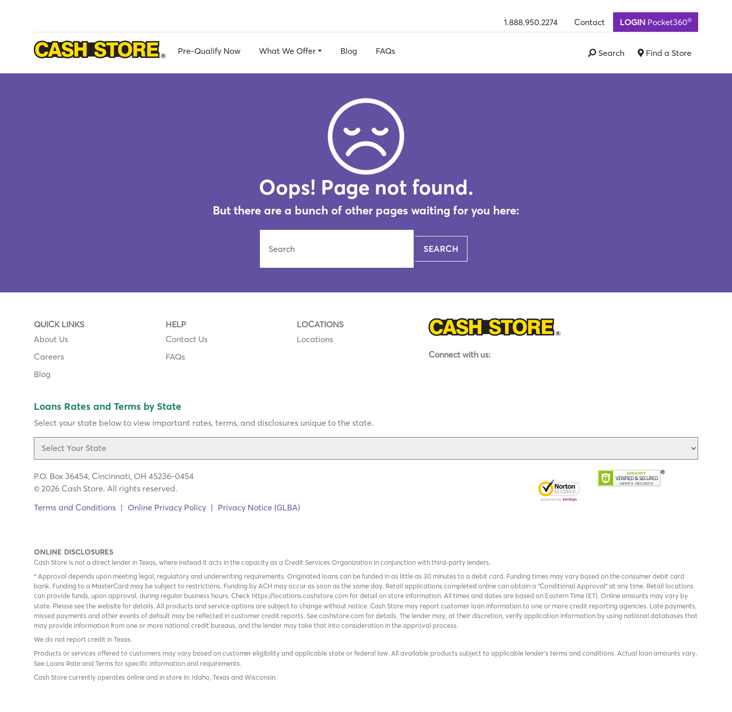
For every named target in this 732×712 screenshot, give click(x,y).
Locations (315, 339)
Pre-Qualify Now (209, 51)
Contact (589, 22)
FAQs (385, 51)
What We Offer (287, 51)
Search (441, 249)
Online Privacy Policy (167, 507)
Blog (348, 51)
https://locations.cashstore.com (300, 595)
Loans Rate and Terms (79, 663)
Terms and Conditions (75, 507)
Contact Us (187, 339)
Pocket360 (656, 21)
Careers (49, 356)
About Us (51, 339)
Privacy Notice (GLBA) (259, 507)
